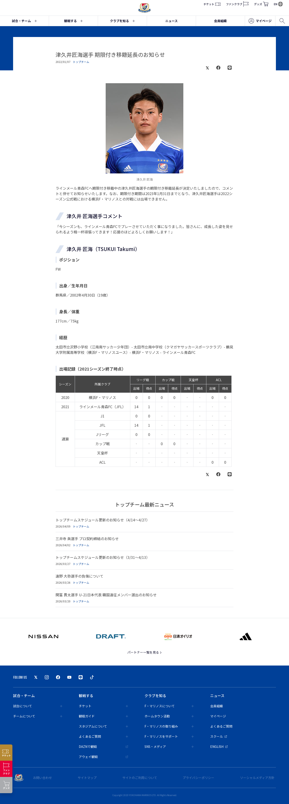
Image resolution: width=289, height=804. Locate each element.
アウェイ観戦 (103, 756)
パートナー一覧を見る (144, 652)
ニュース (171, 20)
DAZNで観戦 (103, 746)
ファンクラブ (237, 4)
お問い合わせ (42, 777)
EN (278, 4)
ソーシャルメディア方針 (257, 777)
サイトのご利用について (139, 777)
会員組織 (220, 20)
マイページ (260, 21)
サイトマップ (87, 777)
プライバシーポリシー (198, 777)
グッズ (261, 4)
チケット (212, 4)
